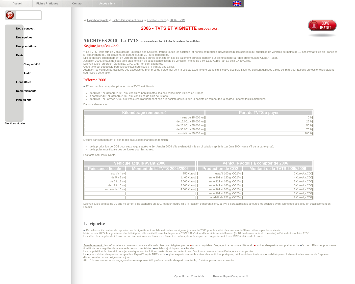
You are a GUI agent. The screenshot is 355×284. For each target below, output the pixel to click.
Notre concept (25, 28)
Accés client (107, 3)
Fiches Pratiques (47, 3)
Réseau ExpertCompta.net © (230, 276)
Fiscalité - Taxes (156, 20)
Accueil (17, 3)
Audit (27, 73)
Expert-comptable (97, 20)
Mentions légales (15, 123)
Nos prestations (26, 46)
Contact (77, 3)
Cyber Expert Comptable (189, 276)
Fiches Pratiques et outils (127, 20)
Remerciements (26, 90)
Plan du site (23, 99)
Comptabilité (32, 64)
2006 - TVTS (177, 20)
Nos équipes (24, 37)
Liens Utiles (23, 82)
